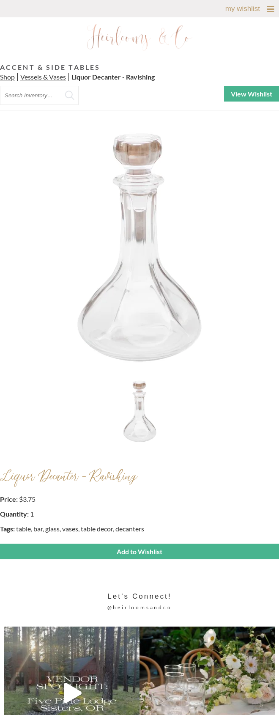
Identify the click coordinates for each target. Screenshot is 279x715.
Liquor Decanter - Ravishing (113, 77)
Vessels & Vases (43, 77)
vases (70, 529)
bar (38, 529)
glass (52, 529)
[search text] (39, 95)
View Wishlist (251, 94)
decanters (129, 529)
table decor (97, 529)
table (23, 529)
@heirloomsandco (139, 607)
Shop (7, 77)
